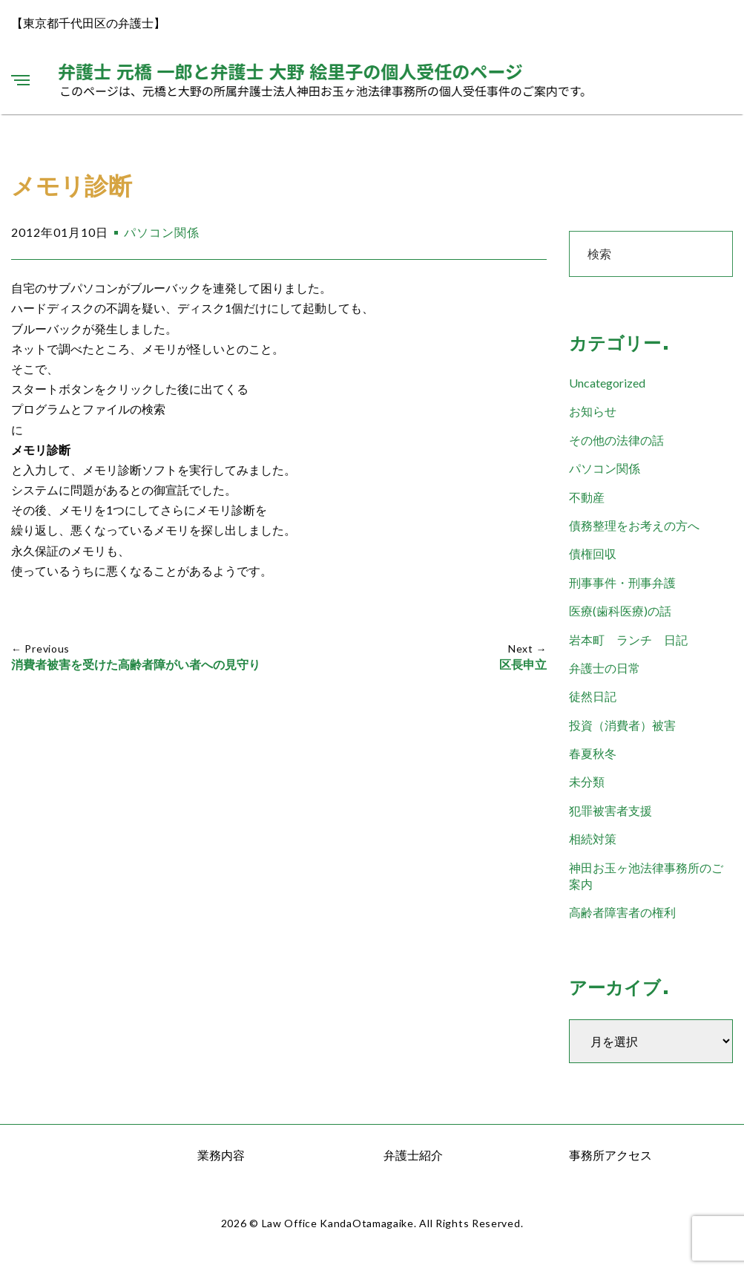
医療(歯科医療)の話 (620, 611)
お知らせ (592, 411)
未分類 (587, 781)
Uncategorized (607, 383)
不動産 (587, 497)
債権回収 (592, 553)
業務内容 (221, 1155)
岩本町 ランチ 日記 (628, 640)
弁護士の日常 (604, 668)
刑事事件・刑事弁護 (622, 582)
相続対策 (592, 838)
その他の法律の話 (616, 440)
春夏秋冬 (592, 753)
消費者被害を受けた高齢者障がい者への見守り (135, 665)
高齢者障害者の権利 (622, 912)
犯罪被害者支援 (610, 810)
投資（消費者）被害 (622, 725)
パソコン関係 (162, 232)
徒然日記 (592, 696)
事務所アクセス (610, 1155)
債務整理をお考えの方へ (634, 525)
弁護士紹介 (413, 1155)
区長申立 (523, 665)
